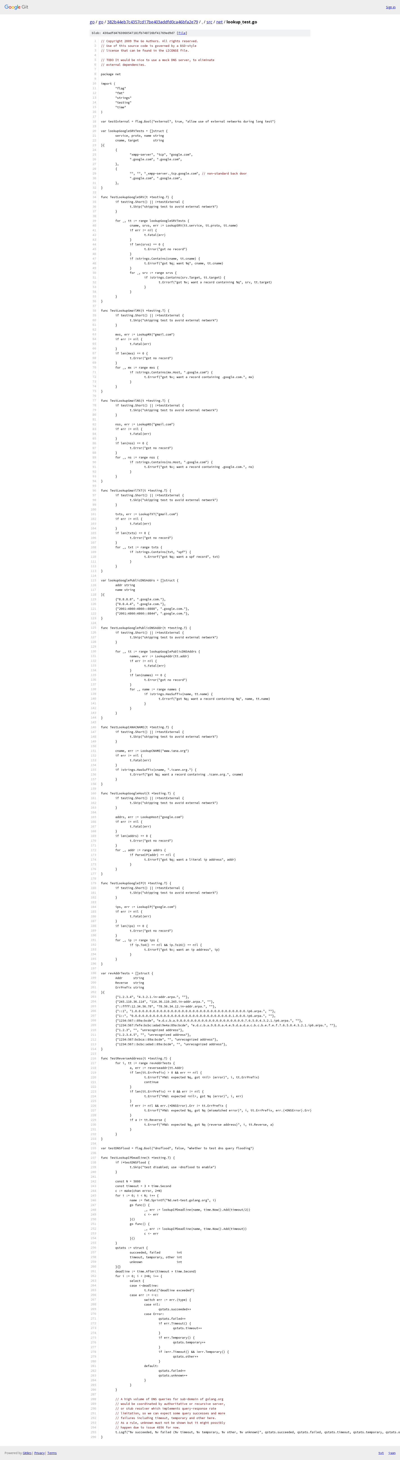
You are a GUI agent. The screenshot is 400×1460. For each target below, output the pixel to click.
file (182, 33)
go (92, 22)
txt (381, 1453)
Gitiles (27, 1453)
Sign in (390, 7)
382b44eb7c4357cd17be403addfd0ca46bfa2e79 (152, 22)
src (209, 22)
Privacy (39, 1453)
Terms (52, 1453)
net (219, 22)
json (391, 1453)
